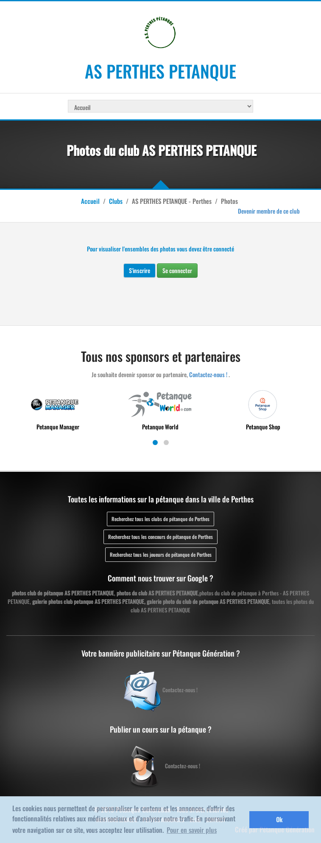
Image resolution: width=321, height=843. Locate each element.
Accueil (90, 201)
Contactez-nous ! (208, 374)
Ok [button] (279, 819)
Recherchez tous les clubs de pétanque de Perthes (160, 518)
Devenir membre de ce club (269, 210)
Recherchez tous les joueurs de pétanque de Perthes (161, 554)
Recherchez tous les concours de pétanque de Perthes (160, 536)
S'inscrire (139, 270)
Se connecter (177, 270)
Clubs (116, 201)
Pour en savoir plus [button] (192, 830)
